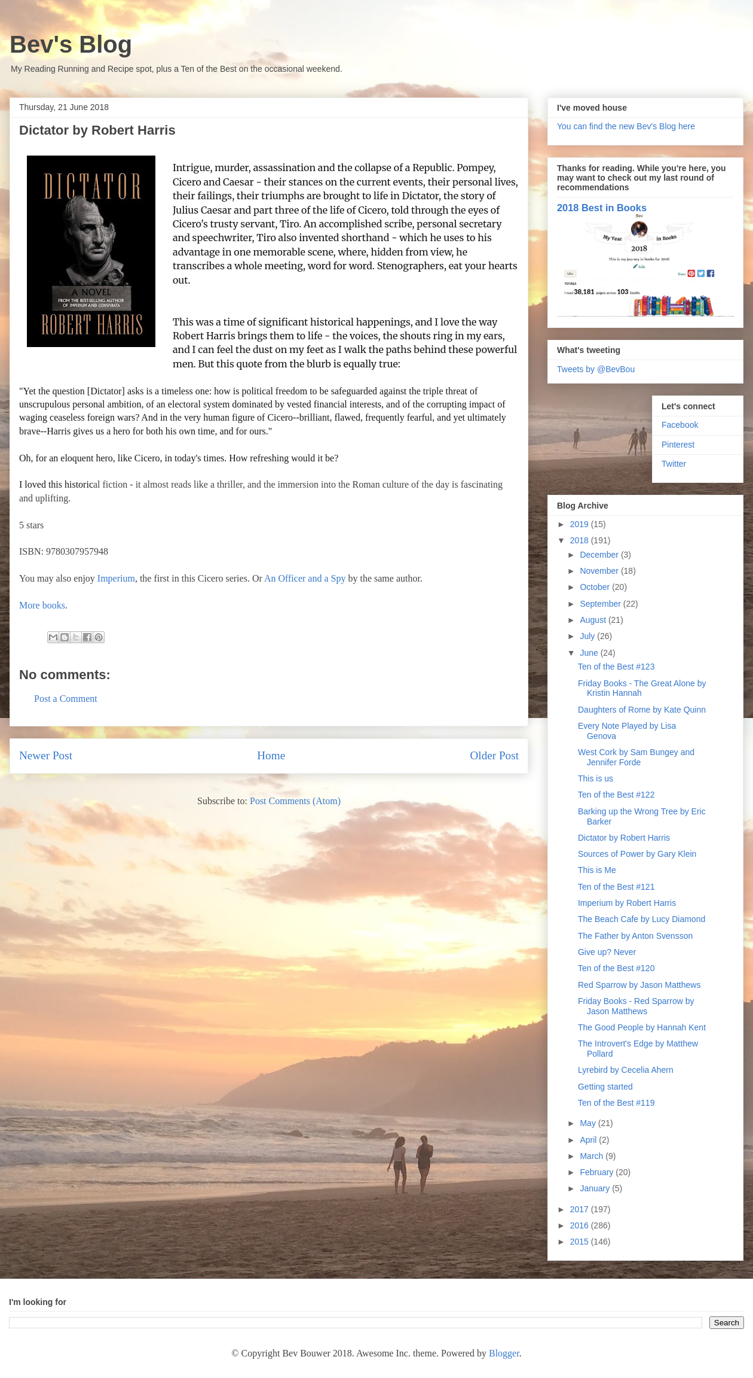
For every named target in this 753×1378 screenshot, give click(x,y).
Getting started (605, 1086)
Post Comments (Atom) (295, 801)
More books (42, 605)
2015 (580, 1241)
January (596, 1188)
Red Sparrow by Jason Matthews (639, 985)
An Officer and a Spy (305, 578)
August (594, 620)
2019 (580, 524)
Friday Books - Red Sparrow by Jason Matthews (636, 1006)
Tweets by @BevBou (596, 369)
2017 (580, 1209)
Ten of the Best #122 (616, 794)
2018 (580, 540)
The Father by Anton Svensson (635, 936)
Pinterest (678, 444)
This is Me (597, 870)
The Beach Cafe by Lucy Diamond (641, 919)
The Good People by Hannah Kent (642, 1027)
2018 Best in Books (602, 207)
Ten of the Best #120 (616, 968)
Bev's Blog (71, 44)
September (601, 604)
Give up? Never (607, 952)
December (600, 554)
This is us (595, 778)
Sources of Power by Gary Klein (637, 854)
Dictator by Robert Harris (624, 837)
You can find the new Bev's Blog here (626, 126)
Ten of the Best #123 (616, 666)
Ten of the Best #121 (616, 887)
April (589, 1140)
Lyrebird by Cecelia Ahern (626, 1070)
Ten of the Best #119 (616, 1103)
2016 (580, 1225)
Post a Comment (65, 698)
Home (271, 755)
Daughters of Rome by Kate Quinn (642, 709)
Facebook (680, 425)
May (589, 1123)
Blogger (504, 1353)
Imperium (116, 578)
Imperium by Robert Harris (627, 903)
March (592, 1156)
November (600, 571)
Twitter (674, 464)
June (590, 653)
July (588, 636)
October (596, 587)
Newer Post (45, 755)
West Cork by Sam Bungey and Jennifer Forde (636, 757)
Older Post (494, 755)
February (598, 1172)
